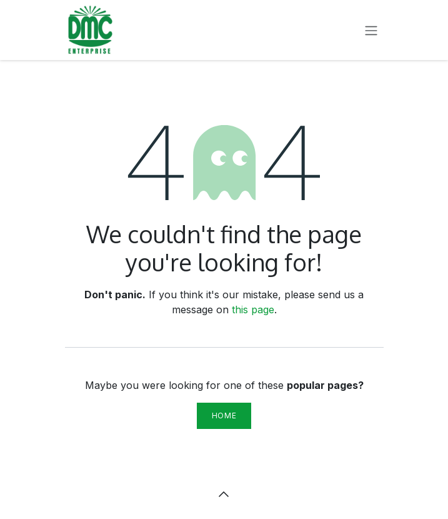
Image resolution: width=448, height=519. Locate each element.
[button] (224, 494)
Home (224, 415)
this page (253, 309)
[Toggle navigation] (371, 30)
